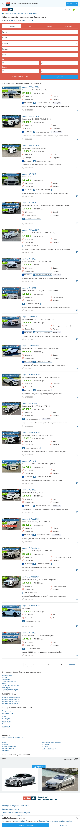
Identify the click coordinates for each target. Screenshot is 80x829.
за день (20, 20)
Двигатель (45, 744)
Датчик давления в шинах (51, 742)
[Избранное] (66, 9)
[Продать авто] (73, 9)
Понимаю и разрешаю (25, 825)
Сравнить (39, 767)
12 (6, 149)
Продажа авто (7, 675)
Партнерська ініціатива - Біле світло (15, 806)
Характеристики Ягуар (10, 690)
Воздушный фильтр (9, 746)
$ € (30, 20)
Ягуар (4, 683)
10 (6, 209)
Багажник (5, 744)
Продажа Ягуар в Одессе (11, 703)
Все (12, 26)
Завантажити (72, 3)
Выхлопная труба (8, 748)
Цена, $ (4, 67)
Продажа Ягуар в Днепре (11, 697)
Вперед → (73, 665)
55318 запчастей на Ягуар (11, 737)
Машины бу (6, 679)
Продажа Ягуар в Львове (11, 701)
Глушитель (5, 750)
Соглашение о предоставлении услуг (16, 813)
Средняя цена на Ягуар (10, 685)
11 (6, 178)
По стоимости (7, 713)
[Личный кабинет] (77, 9)
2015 (29, 259)
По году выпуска (7, 711)
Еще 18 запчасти (48, 748)
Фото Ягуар (6, 687)
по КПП (4, 716)
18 (6, 91)
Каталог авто (6, 677)
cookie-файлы (19, 821)
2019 (30, 116)
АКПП (4, 742)
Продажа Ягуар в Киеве (10, 699)
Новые (49, 26)
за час (8, 20)
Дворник (45, 746)
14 (6, 120)
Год (3, 59)
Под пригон (68, 26)
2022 (30, 317)
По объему (5, 724)
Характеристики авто (9, 681)
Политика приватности (10, 809)
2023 (30, 346)
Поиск (59, 77)
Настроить (64, 825)
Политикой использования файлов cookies (55, 821)
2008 (29, 288)
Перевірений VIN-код (10, 88)
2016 (29, 174)
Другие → (5, 726)
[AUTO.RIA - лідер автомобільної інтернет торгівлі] (7, 9)
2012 (29, 203)
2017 (30, 230)
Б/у (30, 26)
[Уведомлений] (70, 9)
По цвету (5, 719)
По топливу (6, 721)
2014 (30, 87)
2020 (30, 375)
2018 (30, 519)
